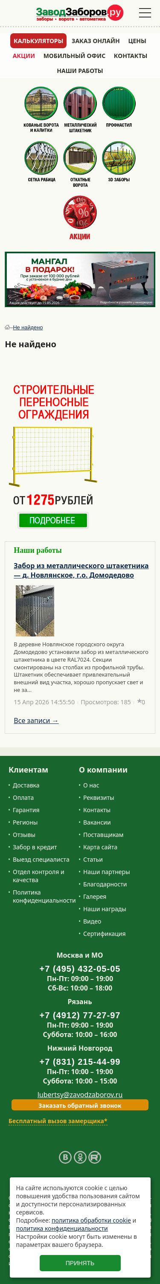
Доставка (26, 785)
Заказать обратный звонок (79, 1105)
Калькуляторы (38, 41)
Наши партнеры (106, 872)
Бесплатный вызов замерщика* (58, 1121)
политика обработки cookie (91, 1220)
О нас (91, 785)
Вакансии (97, 822)
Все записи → (36, 720)
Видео (92, 921)
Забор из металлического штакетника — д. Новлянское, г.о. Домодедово (81, 570)
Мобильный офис (75, 56)
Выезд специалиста (41, 859)
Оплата (23, 797)
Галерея (94, 896)
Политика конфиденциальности (44, 896)
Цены (137, 41)
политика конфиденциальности (62, 1228)
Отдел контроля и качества (38, 876)
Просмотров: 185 (106, 702)
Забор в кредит (35, 847)
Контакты (131, 56)
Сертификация (104, 934)
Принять (80, 1263)
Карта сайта (100, 847)
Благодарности (105, 884)
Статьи (93, 859)
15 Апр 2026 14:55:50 (44, 702)
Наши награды (104, 909)
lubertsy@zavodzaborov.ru (80, 1094)
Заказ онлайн (96, 41)
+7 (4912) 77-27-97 (80, 1015)
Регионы (25, 822)
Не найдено (28, 327)
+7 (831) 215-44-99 (80, 1061)
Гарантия (26, 810)
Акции (24, 56)
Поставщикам (103, 835)
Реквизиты (98, 797)
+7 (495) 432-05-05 (80, 968)
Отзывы (24, 835)
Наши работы (80, 71)
